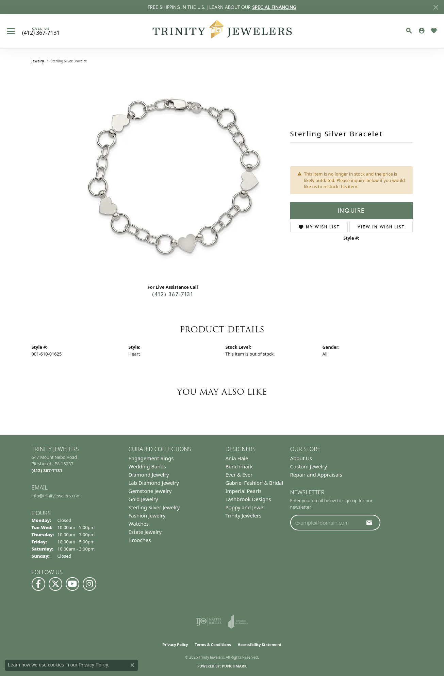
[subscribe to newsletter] (369, 522)
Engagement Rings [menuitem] (151, 458)
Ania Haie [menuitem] (237, 458)
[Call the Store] (47, 470)
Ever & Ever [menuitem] (239, 474)
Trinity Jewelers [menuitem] (244, 515)
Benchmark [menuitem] (239, 466)
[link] (41, 31)
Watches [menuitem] (139, 523)
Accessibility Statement (260, 644)
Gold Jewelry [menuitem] (143, 499)
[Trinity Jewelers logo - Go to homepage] (222, 31)
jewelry (38, 61)
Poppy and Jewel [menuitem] (245, 507)
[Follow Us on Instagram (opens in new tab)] (89, 584)
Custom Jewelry (308, 466)
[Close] (435, 7)
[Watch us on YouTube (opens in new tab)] (72, 584)
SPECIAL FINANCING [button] (274, 7)
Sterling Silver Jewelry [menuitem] (154, 507)
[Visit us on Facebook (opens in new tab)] (38, 584)
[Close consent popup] (132, 665)
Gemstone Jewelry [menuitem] (150, 490)
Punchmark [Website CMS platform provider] (234, 666)
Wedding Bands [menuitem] (147, 466)
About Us (301, 458)
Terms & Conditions (213, 644)
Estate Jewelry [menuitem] (145, 531)
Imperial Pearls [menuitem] (244, 490)
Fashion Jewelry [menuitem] (147, 515)
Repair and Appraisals (316, 474)
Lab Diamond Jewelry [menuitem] (154, 482)
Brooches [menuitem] (140, 540)
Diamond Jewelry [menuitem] (149, 474)
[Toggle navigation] (10, 31)
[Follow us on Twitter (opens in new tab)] (55, 584)
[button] (409, 30)
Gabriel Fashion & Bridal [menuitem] (254, 482)
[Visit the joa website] (238, 621)
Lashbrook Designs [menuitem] (248, 499)
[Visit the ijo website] (208, 621)
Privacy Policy (175, 644)
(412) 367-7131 (172, 294)
